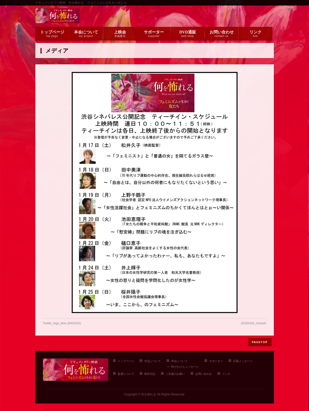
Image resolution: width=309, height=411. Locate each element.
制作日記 (149, 373)
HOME (44, 61)
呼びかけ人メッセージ (185, 366)
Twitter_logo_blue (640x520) (62, 323)
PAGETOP (260, 342)
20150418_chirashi (253, 323)
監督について (126, 373)
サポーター (216, 360)
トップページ (126, 360)
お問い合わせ (203, 373)
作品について (152, 360)
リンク (226, 373)
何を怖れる (148, 394)
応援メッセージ (243, 360)
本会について (179, 360)
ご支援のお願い (175, 373)
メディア (56, 61)
